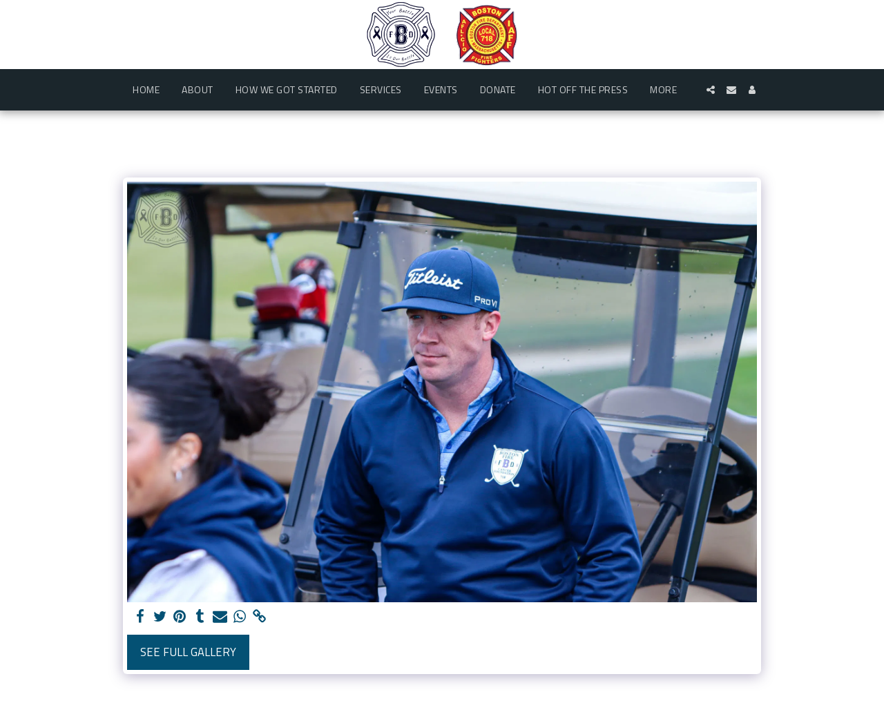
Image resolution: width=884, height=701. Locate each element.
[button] (710, 90)
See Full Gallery (188, 651)
